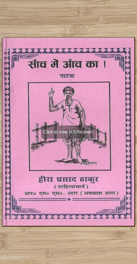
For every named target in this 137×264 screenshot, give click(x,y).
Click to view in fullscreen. (68, 132)
